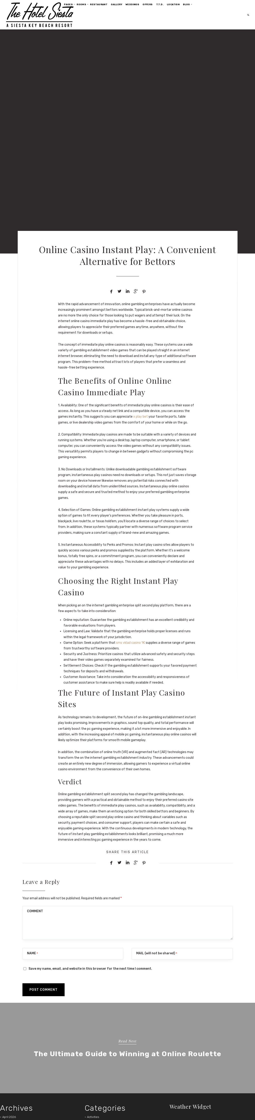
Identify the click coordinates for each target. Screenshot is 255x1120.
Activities (93, 1117)
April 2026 (9, 1117)
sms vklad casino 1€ (130, 643)
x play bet (140, 417)
